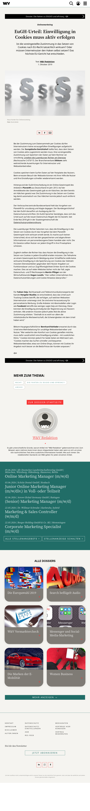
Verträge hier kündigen (62, 728)
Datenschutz (32, 723)
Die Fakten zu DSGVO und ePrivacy (46, 382)
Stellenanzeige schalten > (63, 538)
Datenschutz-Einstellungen (33, 728)
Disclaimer (11, 730)
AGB (27, 732)
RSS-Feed (29, 735)
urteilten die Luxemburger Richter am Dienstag (45, 157)
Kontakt (9, 723)
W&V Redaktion (47, 61)
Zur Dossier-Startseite (45, 402)
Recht (18, 382)
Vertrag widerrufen (61, 733)
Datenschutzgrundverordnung (27, 222)
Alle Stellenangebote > (22, 538)
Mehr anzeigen (45, 697)
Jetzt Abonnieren (45, 752)
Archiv (19, 387)
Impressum (10, 727)
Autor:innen (11, 733)
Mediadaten (61, 723)
